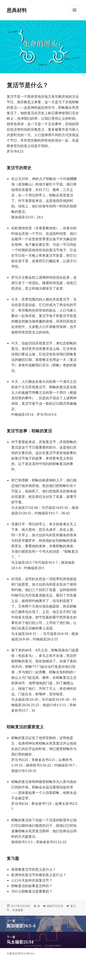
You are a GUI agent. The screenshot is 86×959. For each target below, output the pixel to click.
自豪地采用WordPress (20, 953)
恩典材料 (17, 10)
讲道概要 (17, 910)
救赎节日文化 (55, 906)
